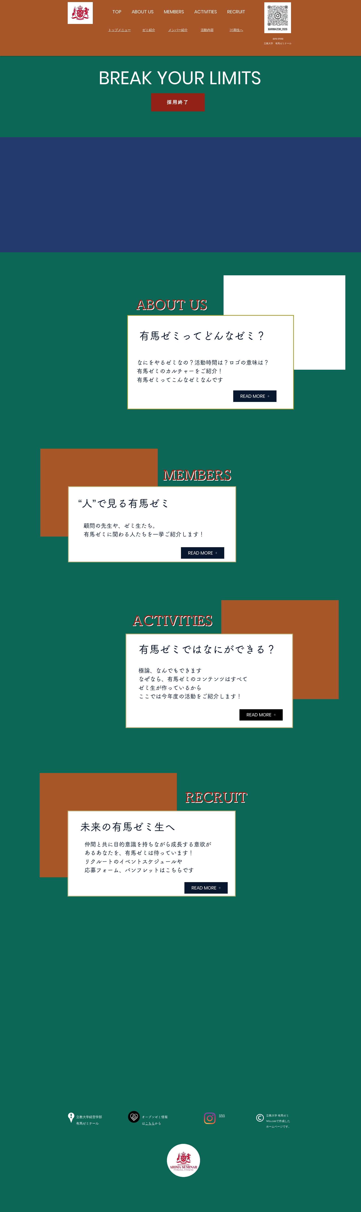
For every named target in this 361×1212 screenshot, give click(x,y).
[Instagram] (209, 1118)
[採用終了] (178, 102)
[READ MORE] (255, 396)
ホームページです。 (278, 1126)
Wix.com (271, 1121)
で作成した (283, 1121)
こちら (150, 1123)
